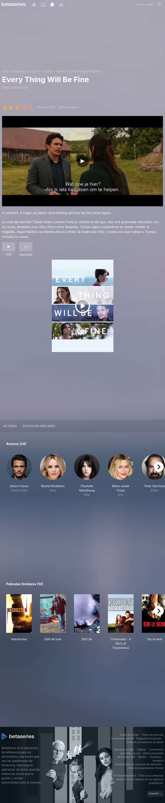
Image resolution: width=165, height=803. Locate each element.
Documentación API (122, 738)
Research (158, 760)
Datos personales (153, 753)
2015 (48, 71)
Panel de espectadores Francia (146, 768)
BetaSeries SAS (126, 756)
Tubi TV (35, 71)
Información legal (124, 749)
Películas (20, 71)
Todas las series (129, 734)
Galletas (141, 749)
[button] (19, 479)
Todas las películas (152, 734)
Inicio (5, 71)
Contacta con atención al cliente (145, 742)
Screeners (155, 756)
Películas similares (39, 426)
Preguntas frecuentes (148, 738)
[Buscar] (160, 4)
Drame (60, 71)
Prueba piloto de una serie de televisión (138, 764)
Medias (142, 756)
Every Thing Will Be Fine (85, 71)
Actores (10, 426)
